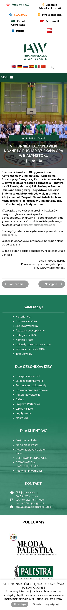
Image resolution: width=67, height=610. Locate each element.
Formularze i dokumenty (31, 385)
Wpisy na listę (24, 408)
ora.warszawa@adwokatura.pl (34, 506)
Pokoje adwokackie (28, 394)
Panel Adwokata (18, 23)
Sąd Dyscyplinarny (27, 326)
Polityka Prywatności (29, 470)
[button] (4, 77)
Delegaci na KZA (26, 335)
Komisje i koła (24, 339)
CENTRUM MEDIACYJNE (31, 457)
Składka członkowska (29, 380)
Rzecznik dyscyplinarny (30, 330)
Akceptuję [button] (20, 604)
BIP (50, 31)
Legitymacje (23, 413)
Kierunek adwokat (27, 445)
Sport (41, 138)
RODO (20, 31)
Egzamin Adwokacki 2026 (49, 6)
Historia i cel (23, 316)
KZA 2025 (20, 14)
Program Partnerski (28, 404)
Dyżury (20, 399)
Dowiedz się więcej (46, 604)
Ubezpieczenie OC (27, 376)
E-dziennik (53, 21)
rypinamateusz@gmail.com (38, 225)
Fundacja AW (20, 4)
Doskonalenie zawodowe (32, 390)
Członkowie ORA (26, 321)
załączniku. (9, 234)
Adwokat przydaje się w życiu (30, 451)
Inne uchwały (24, 353)
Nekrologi (22, 418)
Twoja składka (52, 14)
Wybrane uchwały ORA (30, 349)
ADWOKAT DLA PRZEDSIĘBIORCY (27, 464)
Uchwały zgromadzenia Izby (33, 344)
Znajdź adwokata (26, 440)
